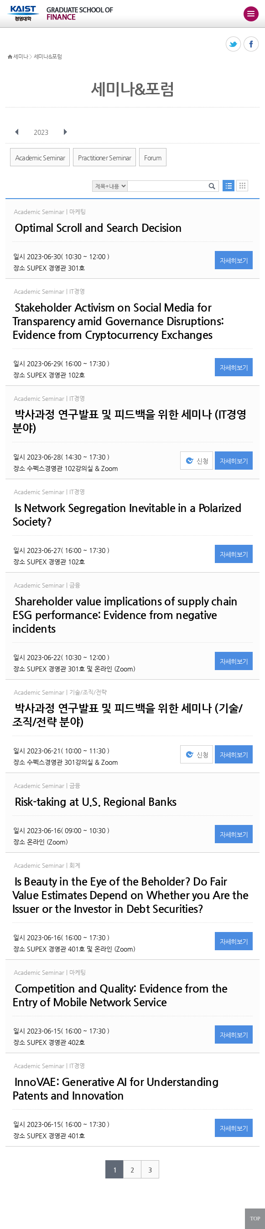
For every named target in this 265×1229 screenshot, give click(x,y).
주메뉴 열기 (251, 14)
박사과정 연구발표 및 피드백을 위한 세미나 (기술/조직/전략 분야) (127, 715)
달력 (242, 185)
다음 (65, 132)
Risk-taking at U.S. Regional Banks (96, 801)
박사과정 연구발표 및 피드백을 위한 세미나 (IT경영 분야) (129, 421)
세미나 (20, 56)
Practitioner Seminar (104, 157)
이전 (16, 132)
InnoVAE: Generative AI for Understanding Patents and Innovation (115, 1088)
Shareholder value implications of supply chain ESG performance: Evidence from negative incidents (125, 615)
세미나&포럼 (48, 56)
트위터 (234, 44)
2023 (42, 132)
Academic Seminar (40, 157)
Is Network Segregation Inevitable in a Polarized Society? (126, 515)
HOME (10, 56)
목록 (228, 185)
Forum (152, 157)
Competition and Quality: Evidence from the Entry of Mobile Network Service (120, 995)
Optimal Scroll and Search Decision (98, 227)
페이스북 (252, 44)
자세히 (234, 260)
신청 (202, 461)
